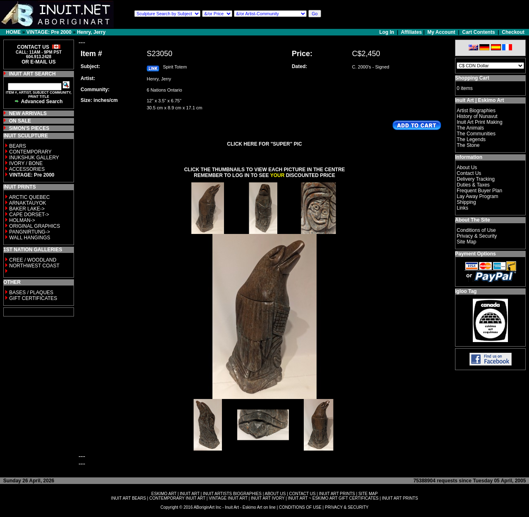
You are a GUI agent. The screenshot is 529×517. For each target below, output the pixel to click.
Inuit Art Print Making (480, 122)
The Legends (471, 139)
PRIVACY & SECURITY (347, 507)
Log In (387, 32)
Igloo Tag (466, 291)
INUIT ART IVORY (267, 498)
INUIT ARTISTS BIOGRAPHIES (232, 493)
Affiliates (411, 32)
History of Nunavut (477, 116)
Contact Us (469, 173)
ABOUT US (275, 493)
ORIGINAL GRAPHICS (34, 226)
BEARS (17, 146)
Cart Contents (478, 32)
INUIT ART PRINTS (337, 493)
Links (462, 208)
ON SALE (20, 121)
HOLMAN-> (22, 220)
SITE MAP (368, 493)
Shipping (466, 202)
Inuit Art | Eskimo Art (479, 100)
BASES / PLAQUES (31, 292)
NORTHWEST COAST (34, 266)
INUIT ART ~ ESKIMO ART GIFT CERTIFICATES (333, 498)
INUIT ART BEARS (128, 498)
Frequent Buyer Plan (479, 191)
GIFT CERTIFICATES (33, 298)
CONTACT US (302, 493)
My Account (441, 32)
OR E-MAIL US (38, 62)
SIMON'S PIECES (29, 128)
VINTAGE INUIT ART (228, 498)
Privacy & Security (477, 236)
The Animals (470, 128)
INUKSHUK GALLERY (34, 158)
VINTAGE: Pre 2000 (48, 32)
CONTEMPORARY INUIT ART (177, 498)
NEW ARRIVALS (28, 113)
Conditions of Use (476, 230)
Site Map (466, 242)
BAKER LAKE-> (27, 209)
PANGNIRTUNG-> (29, 232)
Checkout (513, 32)
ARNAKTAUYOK (27, 203)
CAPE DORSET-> (29, 214)
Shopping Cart (472, 78)
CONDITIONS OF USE (300, 507)
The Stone (468, 145)
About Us (467, 167)
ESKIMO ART (163, 493)
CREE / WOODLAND (32, 260)
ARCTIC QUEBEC (29, 197)
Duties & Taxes (473, 185)
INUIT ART (190, 493)
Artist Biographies (476, 110)
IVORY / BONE (26, 163)
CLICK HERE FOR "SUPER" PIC (264, 144)
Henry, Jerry (91, 32)
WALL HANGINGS (29, 238)
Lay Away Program (477, 196)
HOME (13, 32)
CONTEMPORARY (30, 152)
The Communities (476, 134)
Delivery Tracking (476, 179)
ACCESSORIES (27, 169)
